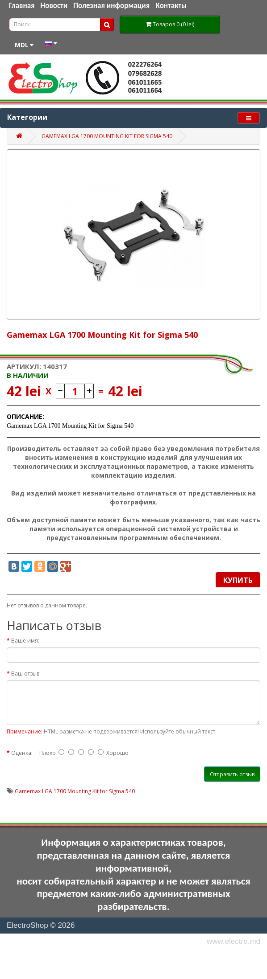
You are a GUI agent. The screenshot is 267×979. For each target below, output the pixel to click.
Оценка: (22, 753)
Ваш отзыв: (26, 673)
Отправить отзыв (232, 774)
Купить (238, 580)
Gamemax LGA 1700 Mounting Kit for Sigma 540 (107, 136)
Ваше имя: (25, 640)
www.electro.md (233, 941)
